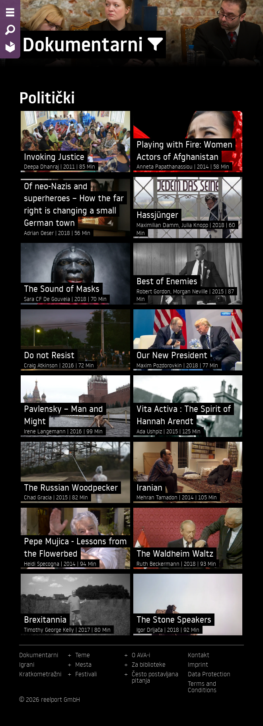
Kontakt (198, 655)
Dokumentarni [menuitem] (38, 655)
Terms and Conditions (202, 686)
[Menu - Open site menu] (10, 12)
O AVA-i (141, 655)
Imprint (198, 664)
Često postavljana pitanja (155, 677)
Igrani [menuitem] (27, 664)
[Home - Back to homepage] (10, 47)
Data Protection (209, 674)
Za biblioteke (149, 664)
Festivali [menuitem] (86, 674)
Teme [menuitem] (82, 655)
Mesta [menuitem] (83, 664)
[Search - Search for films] (10, 30)
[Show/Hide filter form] (155, 44)
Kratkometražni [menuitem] (40, 674)
